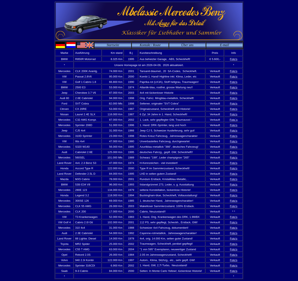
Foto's (233, 59)
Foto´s (234, 119)
